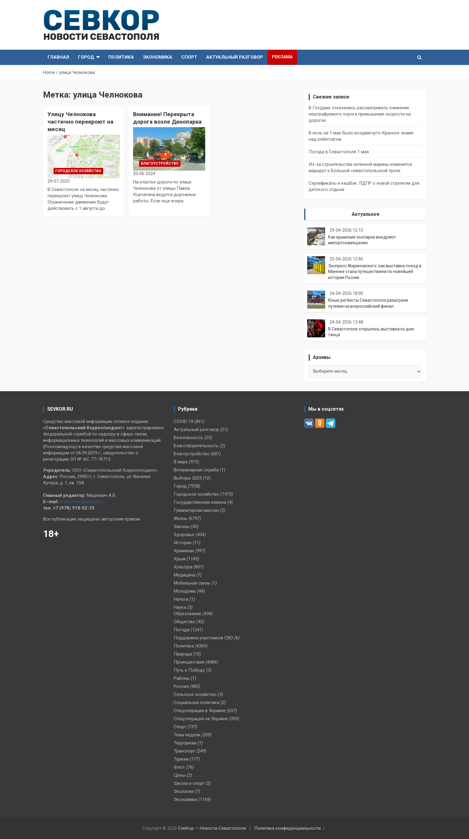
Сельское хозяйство (195, 694)
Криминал (184, 550)
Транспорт (184, 751)
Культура (183, 567)
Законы (182, 526)
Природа (183, 654)
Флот (179, 767)
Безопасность (188, 437)
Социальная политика (196, 702)
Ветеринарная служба (196, 470)
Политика (121, 57)
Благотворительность (196, 445)
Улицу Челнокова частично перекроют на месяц (80, 121)
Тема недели (187, 735)
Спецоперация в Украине (200, 710)
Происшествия (189, 662)
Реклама (282, 56)
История (182, 542)
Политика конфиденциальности (287, 828)
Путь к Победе (189, 670)
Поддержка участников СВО (203, 638)
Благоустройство (160, 163)
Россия (181, 686)
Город (86, 57)
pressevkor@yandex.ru (82, 501)
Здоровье (184, 534)
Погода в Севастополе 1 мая (339, 151)
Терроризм (185, 743)
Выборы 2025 (188, 478)
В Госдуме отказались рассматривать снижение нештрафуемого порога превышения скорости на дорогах (360, 114)
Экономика (157, 57)
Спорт (189, 57)
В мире (181, 462)
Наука (180, 607)
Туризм (181, 759)
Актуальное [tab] (366, 214)
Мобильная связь (192, 583)
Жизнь (180, 518)
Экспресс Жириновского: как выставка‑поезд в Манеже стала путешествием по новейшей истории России (374, 271)
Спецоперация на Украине (201, 718)
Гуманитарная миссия (196, 510)
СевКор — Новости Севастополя (212, 828)
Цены (179, 775)
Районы (182, 678)
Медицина (184, 575)
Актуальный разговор (234, 57)
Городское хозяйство (78, 171)
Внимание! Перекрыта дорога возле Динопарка (167, 118)
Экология (184, 791)
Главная (58, 57)
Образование (187, 613)
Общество (184, 621)
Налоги (181, 599)
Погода (181, 629)
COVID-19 (183, 421)
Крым (179, 559)
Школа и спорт (189, 783)
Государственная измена (200, 502)
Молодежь (185, 591)
